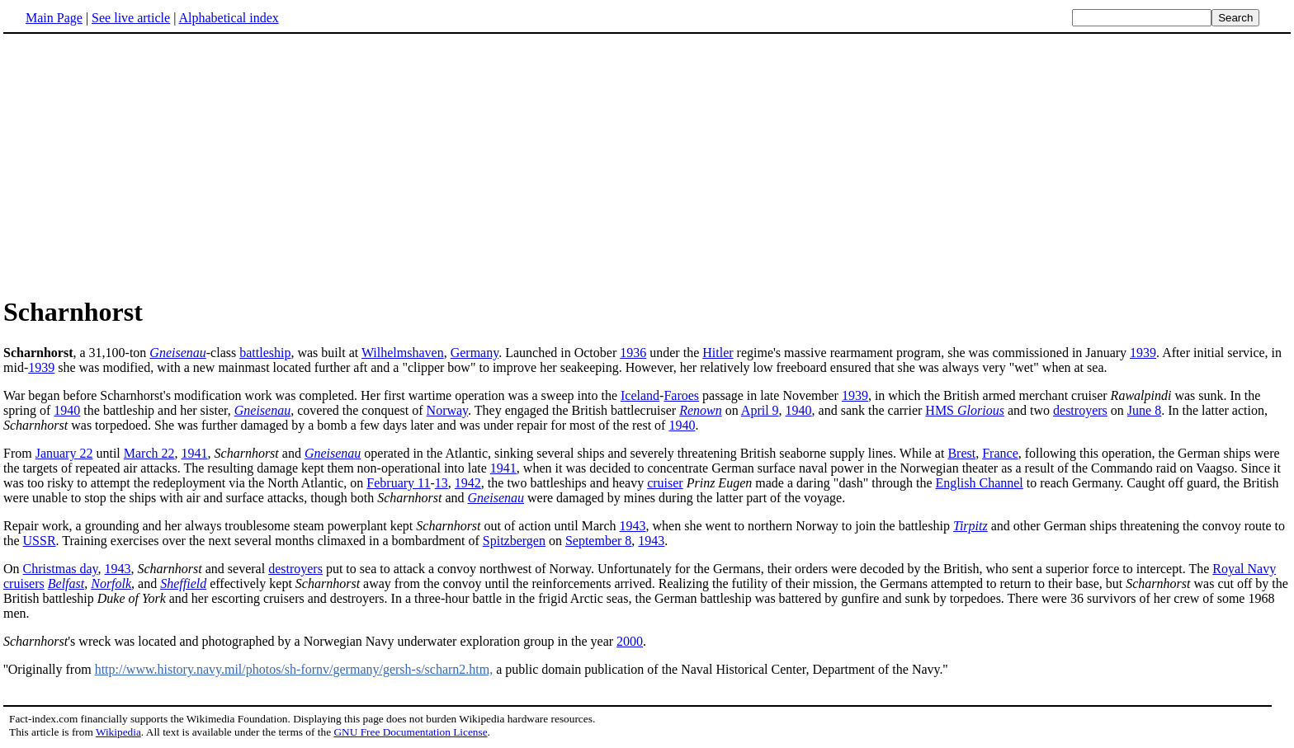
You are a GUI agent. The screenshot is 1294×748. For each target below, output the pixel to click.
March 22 (149, 453)
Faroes (681, 395)
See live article (131, 18)
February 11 (398, 483)
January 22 (64, 453)
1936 (633, 353)
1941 (195, 453)
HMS (964, 410)
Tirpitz (970, 526)
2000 (629, 641)
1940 (67, 410)
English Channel (979, 483)
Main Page (54, 18)
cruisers (24, 583)
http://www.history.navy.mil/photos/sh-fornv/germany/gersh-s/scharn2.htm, (294, 669)
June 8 (1144, 410)
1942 (468, 483)
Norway (448, 410)
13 (441, 483)
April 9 (760, 410)
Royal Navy (1244, 569)
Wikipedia (118, 732)
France (1000, 453)
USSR (39, 541)
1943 (633, 526)
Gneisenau (177, 353)
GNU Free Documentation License (410, 732)
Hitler (717, 353)
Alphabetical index (228, 18)
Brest (961, 453)
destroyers (1080, 410)
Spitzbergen (514, 541)
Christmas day (60, 569)
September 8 (598, 541)
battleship (264, 353)
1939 (1143, 353)
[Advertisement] (142, 164)
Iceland (640, 395)
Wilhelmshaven (402, 353)
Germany (475, 353)
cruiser (665, 483)
